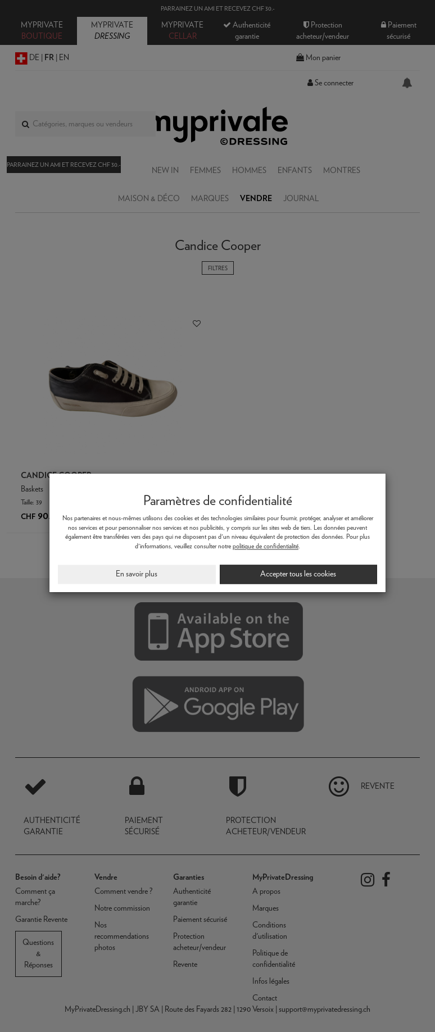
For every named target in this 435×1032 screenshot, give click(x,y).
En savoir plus (136, 573)
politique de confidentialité (265, 546)
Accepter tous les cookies (298, 573)
